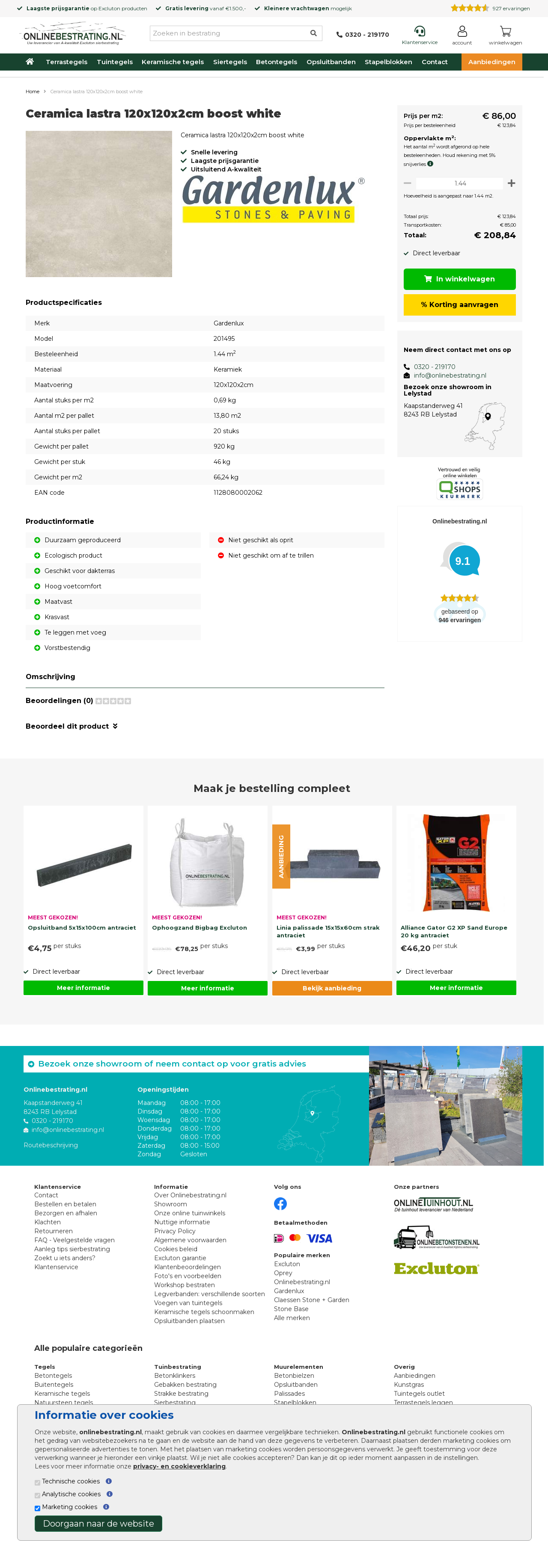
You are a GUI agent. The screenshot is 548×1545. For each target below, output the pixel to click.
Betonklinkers (174, 1376)
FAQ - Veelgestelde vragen (74, 1240)
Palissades (289, 1393)
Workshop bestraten (184, 1285)
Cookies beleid (175, 1249)
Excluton (109, 8)
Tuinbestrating (177, 1366)
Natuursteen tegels (63, 1402)
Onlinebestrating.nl (302, 1282)
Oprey (283, 1273)
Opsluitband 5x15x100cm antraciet (82, 927)
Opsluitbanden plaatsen (189, 1321)
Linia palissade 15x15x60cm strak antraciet (328, 931)
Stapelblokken (388, 62)
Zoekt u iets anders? (64, 1258)
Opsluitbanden (331, 62)
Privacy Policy (175, 1231)
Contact (435, 62)
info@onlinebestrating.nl (447, 375)
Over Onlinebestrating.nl (190, 1195)
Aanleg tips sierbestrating (72, 1249)
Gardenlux (289, 1291)
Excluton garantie (180, 1258)
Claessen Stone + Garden (311, 1300)
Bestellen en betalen (65, 1204)
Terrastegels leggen (423, 1402)
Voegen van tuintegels (188, 1303)
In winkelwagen (458, 279)
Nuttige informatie (182, 1222)
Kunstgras (409, 1384)
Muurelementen (298, 1366)
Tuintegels (115, 62)
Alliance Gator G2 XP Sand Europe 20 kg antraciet (454, 931)
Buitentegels (53, 1384)
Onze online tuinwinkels (189, 1213)
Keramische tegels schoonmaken (204, 1312)
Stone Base (291, 1309)
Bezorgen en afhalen (65, 1213)
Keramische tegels (173, 62)
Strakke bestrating (181, 1393)
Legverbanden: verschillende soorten (209, 1294)
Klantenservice (56, 1267)
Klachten (47, 1222)
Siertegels (230, 62)
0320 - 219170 (431, 367)
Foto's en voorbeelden (187, 1276)
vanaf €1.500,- (205, 8)
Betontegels (276, 62)
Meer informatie (83, 988)
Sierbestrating (175, 1402)
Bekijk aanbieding (332, 988)
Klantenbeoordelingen (187, 1267)
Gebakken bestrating (185, 1384)
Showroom (170, 1204)
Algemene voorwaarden (190, 1240)
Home (32, 92)
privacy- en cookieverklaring (179, 1466)
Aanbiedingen (491, 62)
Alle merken (292, 1318)
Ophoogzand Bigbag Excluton (199, 927)
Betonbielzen (294, 1376)
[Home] (72, 31)
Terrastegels (66, 62)
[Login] (462, 37)
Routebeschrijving (51, 1145)
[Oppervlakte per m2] (458, 183)
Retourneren (53, 1231)
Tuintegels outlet (419, 1393)
